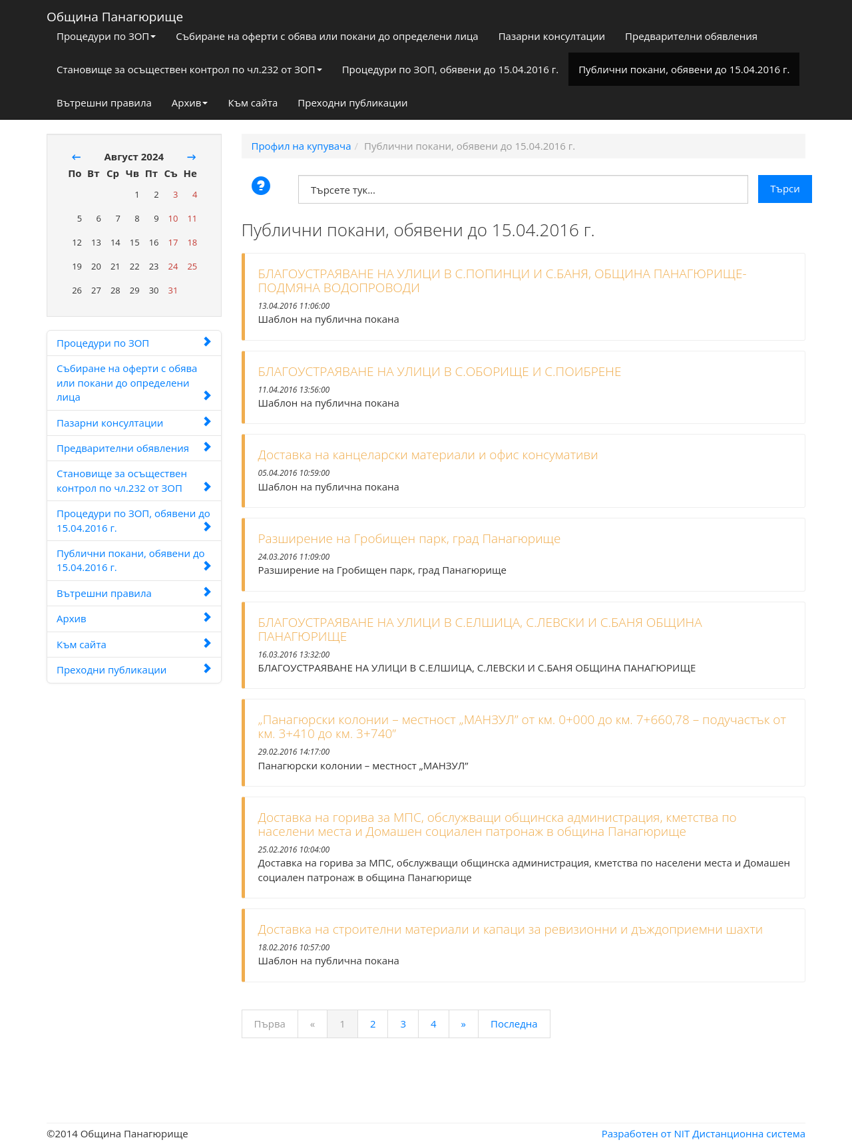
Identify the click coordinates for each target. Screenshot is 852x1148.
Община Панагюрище (115, 14)
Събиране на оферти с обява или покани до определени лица (327, 36)
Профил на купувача (301, 145)
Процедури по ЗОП (106, 36)
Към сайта (253, 102)
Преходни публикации (352, 102)
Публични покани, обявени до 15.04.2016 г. (683, 69)
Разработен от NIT (646, 1133)
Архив (190, 102)
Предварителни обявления (691, 36)
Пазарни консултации (552, 36)
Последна (514, 1023)
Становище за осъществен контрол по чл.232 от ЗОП (189, 69)
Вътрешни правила (104, 102)
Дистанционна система (748, 1133)
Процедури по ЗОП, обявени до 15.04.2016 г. (450, 69)
